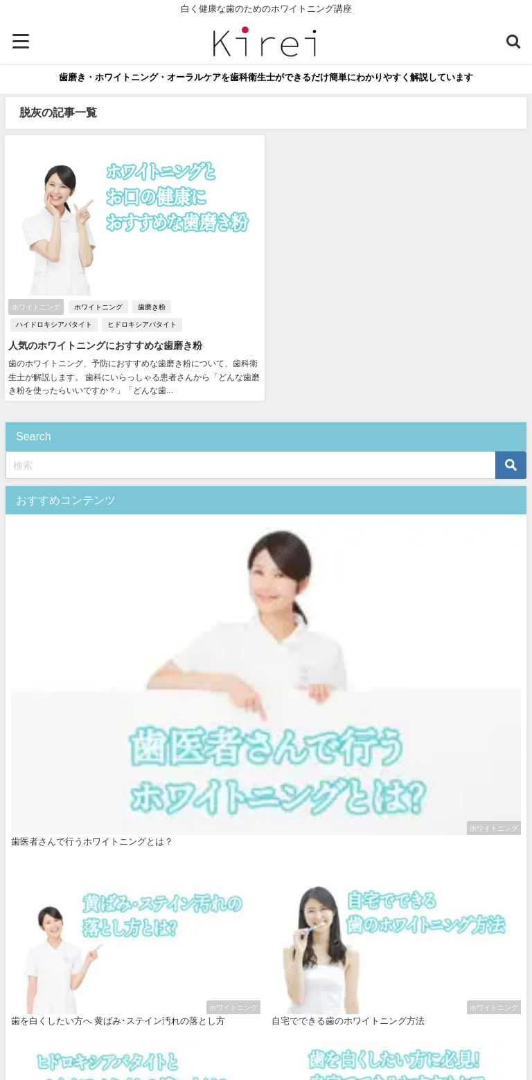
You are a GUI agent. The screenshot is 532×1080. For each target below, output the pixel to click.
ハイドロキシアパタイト (54, 324)
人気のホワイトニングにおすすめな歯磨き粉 (105, 345)
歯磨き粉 (152, 307)
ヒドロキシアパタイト (142, 324)
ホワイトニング (98, 307)
